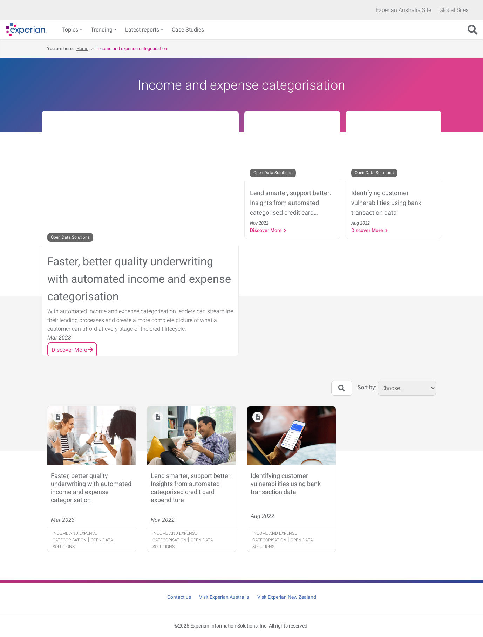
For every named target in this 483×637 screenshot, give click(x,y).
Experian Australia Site (403, 10)
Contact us (179, 597)
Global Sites (454, 10)
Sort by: (367, 387)
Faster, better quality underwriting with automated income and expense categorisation (91, 488)
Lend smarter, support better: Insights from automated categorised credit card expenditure (191, 488)
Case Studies (188, 29)
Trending (102, 29)
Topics (70, 29)
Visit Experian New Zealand (286, 597)
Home (82, 48)
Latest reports (142, 29)
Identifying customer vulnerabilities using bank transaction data (286, 483)
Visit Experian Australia (224, 597)
